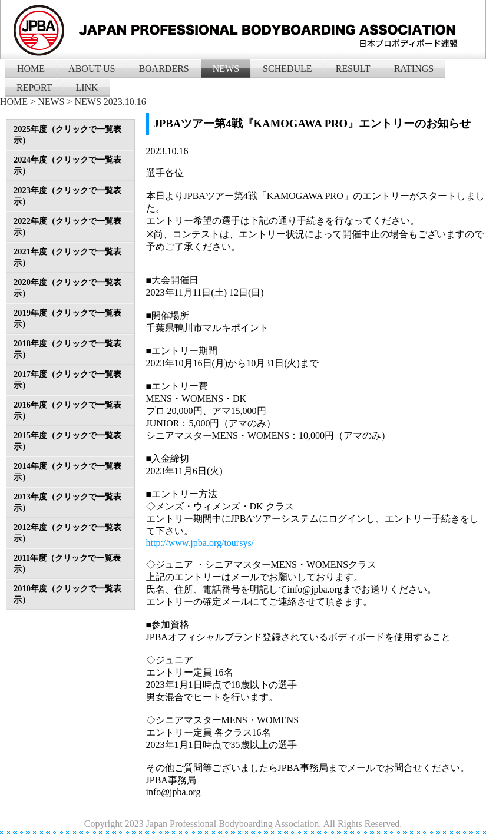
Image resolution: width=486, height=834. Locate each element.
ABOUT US (91, 69)
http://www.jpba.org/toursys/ (200, 543)
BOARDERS (163, 69)
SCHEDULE (287, 69)
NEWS (226, 69)
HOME (31, 69)
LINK (86, 87)
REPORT (34, 87)
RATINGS (414, 69)
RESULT (353, 69)
